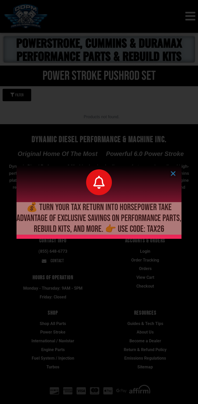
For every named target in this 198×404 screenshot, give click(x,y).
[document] (99, 202)
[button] (173, 173)
